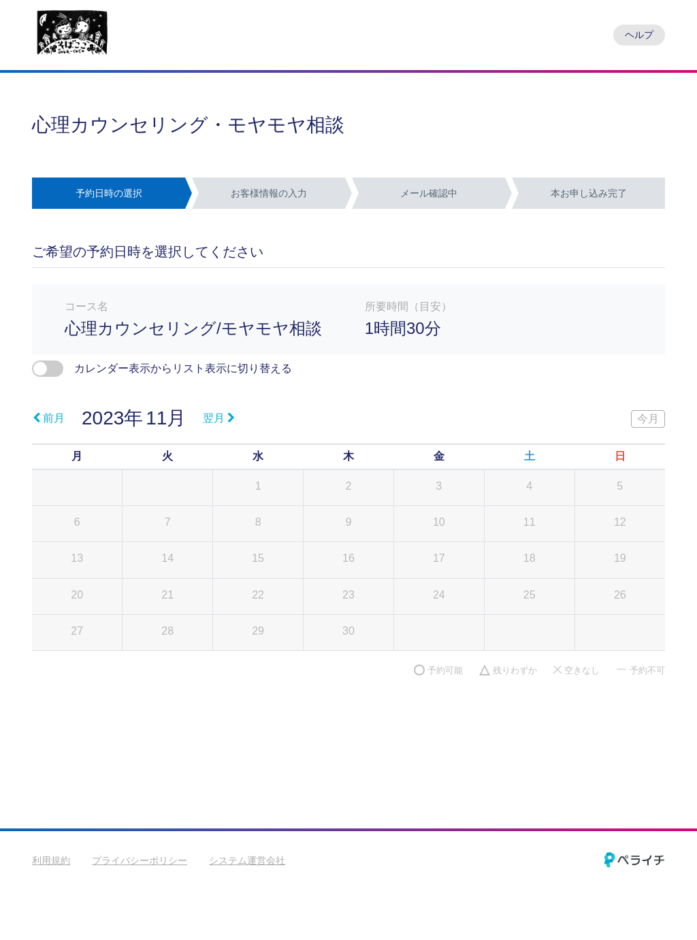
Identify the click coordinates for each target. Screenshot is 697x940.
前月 (49, 418)
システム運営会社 (247, 860)
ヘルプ (639, 34)
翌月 (219, 418)
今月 (648, 418)
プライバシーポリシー (139, 860)
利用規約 (51, 860)
